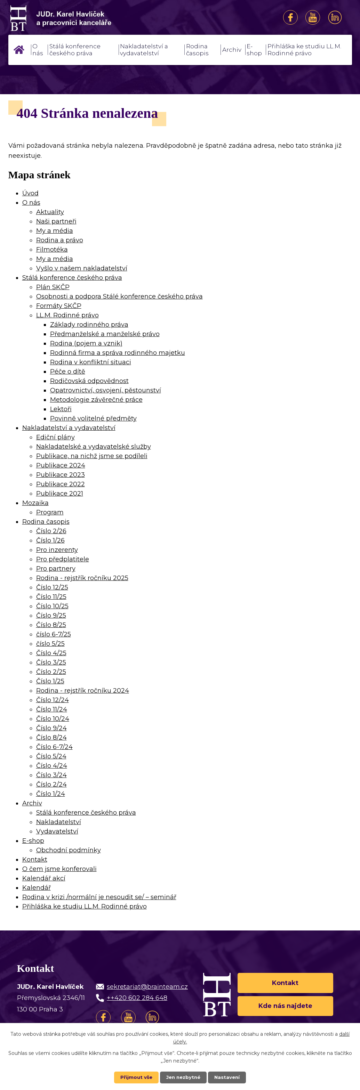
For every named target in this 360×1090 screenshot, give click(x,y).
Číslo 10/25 (52, 606)
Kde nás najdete (285, 1007)
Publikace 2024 (60, 465)
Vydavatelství (57, 831)
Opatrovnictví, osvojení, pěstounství (105, 390)
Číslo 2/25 (51, 672)
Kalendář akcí (43, 878)
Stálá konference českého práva (75, 50)
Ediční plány (55, 437)
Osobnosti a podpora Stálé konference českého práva (119, 296)
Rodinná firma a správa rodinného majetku (117, 353)
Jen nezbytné (183, 1077)
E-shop (254, 50)
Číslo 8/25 (51, 625)
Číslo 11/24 (51, 709)
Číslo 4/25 (51, 653)
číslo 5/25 (50, 644)
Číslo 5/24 (51, 756)
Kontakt (34, 859)
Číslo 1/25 (50, 681)
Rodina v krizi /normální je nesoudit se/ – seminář (99, 897)
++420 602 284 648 (137, 998)
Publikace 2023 (60, 475)
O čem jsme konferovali (59, 869)
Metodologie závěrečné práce (96, 400)
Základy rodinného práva (89, 324)
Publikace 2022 (60, 484)
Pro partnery (55, 568)
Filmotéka (52, 249)
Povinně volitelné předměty (93, 418)
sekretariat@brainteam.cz (147, 987)
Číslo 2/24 (51, 784)
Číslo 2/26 (51, 531)
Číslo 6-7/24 (54, 747)
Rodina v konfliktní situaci (90, 362)
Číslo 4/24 (51, 766)
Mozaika (35, 503)
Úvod (19, 49)
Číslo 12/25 (52, 587)
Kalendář (36, 888)
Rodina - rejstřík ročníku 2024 (82, 690)
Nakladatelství (58, 822)
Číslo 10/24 (52, 719)
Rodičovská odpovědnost (89, 381)
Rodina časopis (197, 50)
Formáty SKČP (58, 306)
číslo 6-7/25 (53, 634)
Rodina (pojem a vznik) (86, 343)
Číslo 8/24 (51, 737)
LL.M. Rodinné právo (67, 315)
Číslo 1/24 (50, 794)
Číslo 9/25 (51, 615)
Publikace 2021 (59, 493)
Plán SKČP (53, 287)
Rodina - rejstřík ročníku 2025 (82, 578)
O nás (37, 50)
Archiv (231, 49)
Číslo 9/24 (51, 728)
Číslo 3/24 (51, 775)
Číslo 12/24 (52, 700)
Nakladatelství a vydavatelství (144, 50)
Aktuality (50, 212)
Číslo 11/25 (51, 597)
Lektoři (61, 409)
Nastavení (228, 1077)
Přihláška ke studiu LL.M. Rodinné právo (304, 50)
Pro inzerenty (57, 550)
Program (50, 512)
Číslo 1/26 (50, 540)
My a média (54, 231)
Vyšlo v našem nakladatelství (81, 268)
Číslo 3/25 (51, 662)
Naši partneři (56, 221)
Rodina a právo (59, 240)
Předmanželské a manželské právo (105, 334)
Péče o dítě (67, 371)
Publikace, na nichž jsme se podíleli (91, 456)
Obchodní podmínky (68, 850)
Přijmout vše (134, 1077)
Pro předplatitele (62, 559)
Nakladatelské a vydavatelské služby (93, 446)
